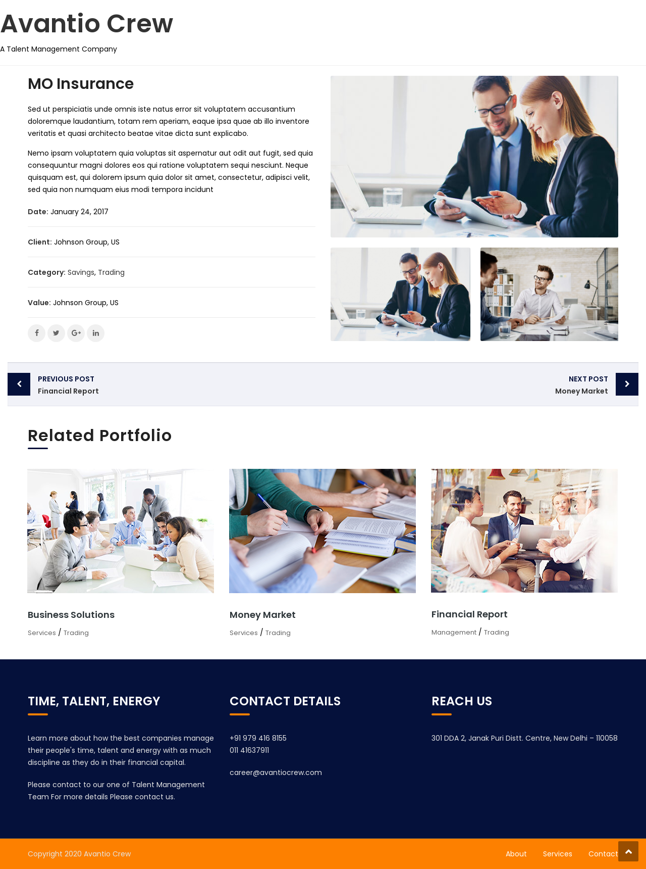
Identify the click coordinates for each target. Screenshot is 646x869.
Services (42, 633)
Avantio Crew (86, 23)
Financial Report (178, 384)
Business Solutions (71, 614)
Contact (603, 854)
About (516, 854)
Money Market (468, 384)
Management (454, 632)
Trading (111, 272)
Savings (81, 272)
